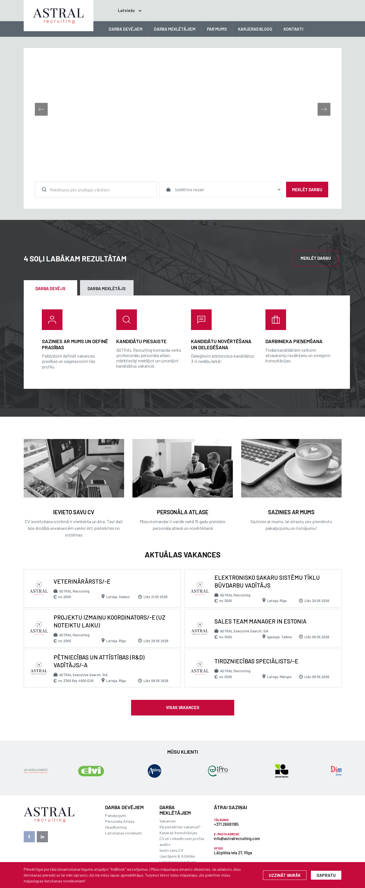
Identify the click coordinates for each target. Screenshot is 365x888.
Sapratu (326, 875)
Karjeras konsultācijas (178, 832)
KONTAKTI (293, 28)
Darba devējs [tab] (50, 288)
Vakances (167, 821)
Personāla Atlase (119, 821)
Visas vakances (182, 707)
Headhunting (116, 827)
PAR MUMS (217, 28)
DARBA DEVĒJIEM (125, 28)
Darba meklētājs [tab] (107, 288)
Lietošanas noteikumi (123, 833)
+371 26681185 (226, 824)
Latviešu (121, 10)
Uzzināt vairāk (285, 875)
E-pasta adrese (226, 834)
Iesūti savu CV (171, 850)
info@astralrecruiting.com (237, 838)
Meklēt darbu (307, 189)
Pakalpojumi (115, 815)
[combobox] (96, 189)
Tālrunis (221, 820)
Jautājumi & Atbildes (177, 856)
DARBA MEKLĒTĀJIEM (174, 28)
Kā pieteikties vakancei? (179, 826)
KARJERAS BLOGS (255, 28)
